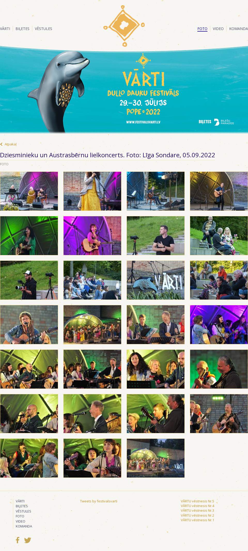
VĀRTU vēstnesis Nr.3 (197, 510)
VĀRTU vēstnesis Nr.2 (197, 515)
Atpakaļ (11, 144)
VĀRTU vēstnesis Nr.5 (197, 501)
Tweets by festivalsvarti (98, 501)
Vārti (5, 28)
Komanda (238, 28)
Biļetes (22, 28)
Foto (202, 28)
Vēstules (43, 28)
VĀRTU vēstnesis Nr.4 (197, 505)
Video (218, 28)
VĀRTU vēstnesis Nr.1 (197, 520)
